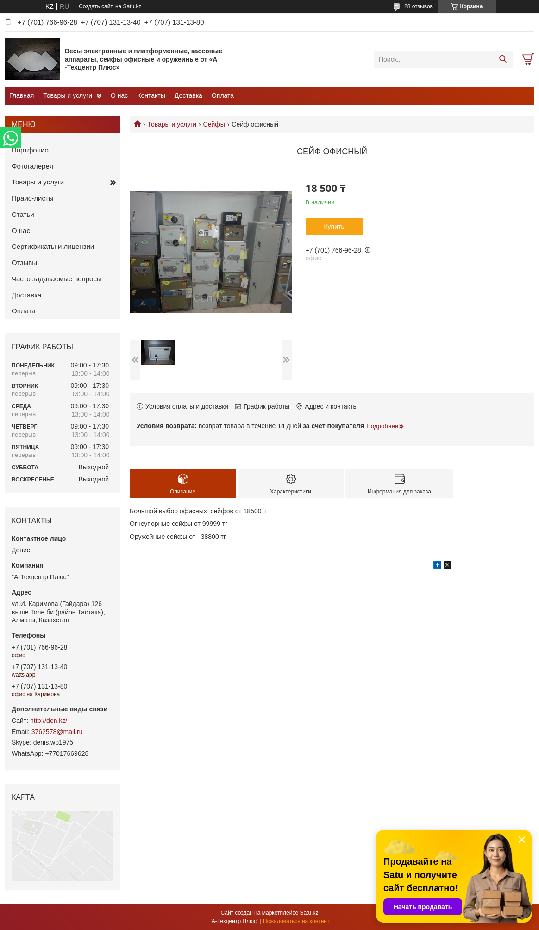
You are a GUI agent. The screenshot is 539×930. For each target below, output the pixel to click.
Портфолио (30, 150)
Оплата (223, 95)
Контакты (151, 95)
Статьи (23, 214)
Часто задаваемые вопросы (57, 279)
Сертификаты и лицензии (53, 246)
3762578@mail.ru (57, 731)
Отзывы (24, 262)
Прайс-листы (33, 198)
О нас (119, 95)
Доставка (188, 95)
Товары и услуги (67, 95)
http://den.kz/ (48, 720)
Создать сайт (96, 6)
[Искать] (502, 59)
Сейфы (214, 124)
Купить (334, 226)
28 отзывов (418, 6)
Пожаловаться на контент (296, 921)
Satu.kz (309, 913)
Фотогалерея (32, 166)
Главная (21, 95)
